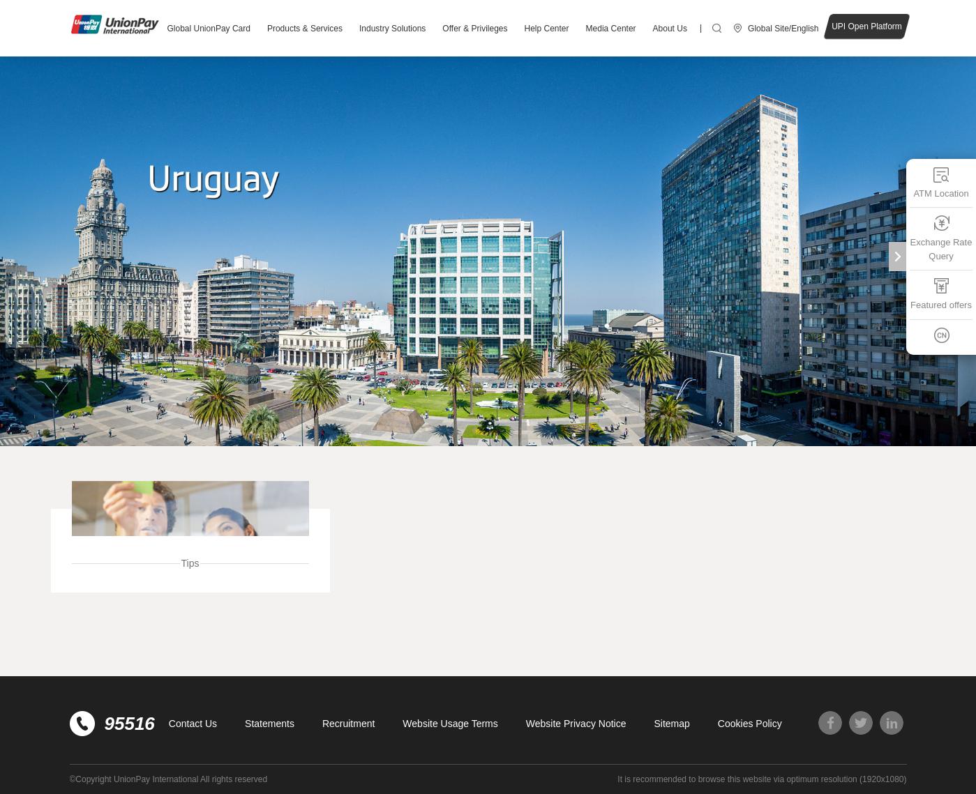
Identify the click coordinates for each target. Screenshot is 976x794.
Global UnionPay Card (208, 28)
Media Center (611, 28)
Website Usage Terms (450, 723)
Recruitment (348, 723)
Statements (269, 723)
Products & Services (305, 28)
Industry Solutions (392, 28)
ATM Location (940, 182)
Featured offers (941, 293)
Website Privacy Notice (576, 723)
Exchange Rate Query (941, 238)
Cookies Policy (750, 723)
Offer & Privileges (474, 28)
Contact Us (193, 723)
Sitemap (671, 723)
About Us (670, 28)
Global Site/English (783, 28)
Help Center (547, 28)
